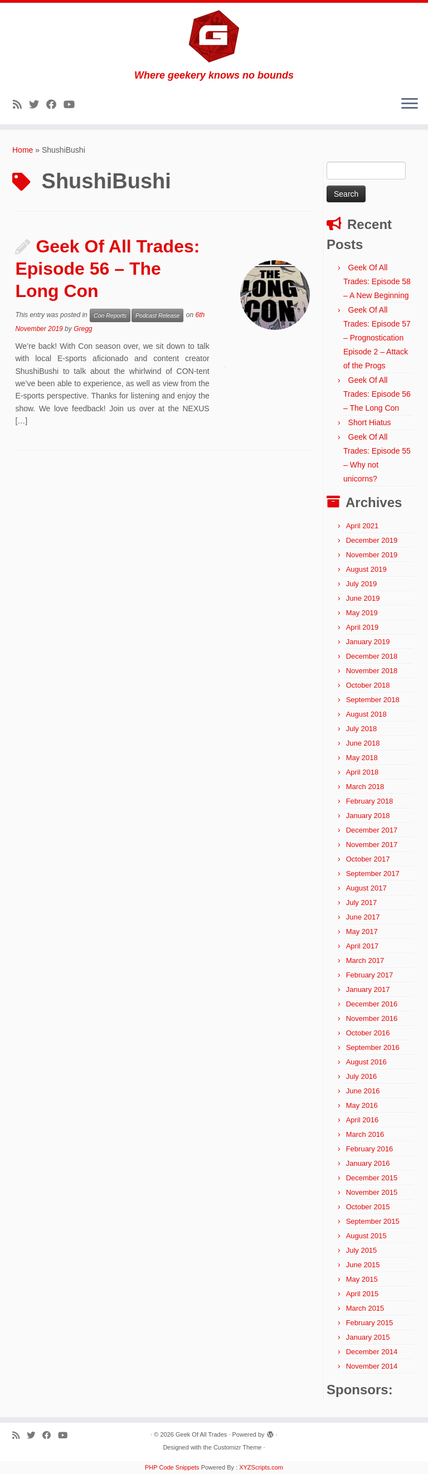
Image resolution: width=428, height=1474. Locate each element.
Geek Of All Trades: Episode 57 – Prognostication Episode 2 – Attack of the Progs (377, 337)
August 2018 (366, 714)
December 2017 (372, 830)
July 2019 (361, 584)
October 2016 (368, 1033)
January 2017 (368, 989)
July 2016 (361, 1076)
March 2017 (365, 960)
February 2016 (369, 1149)
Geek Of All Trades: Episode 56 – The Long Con (107, 268)
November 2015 (372, 1192)
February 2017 (369, 975)
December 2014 (372, 1351)
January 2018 (368, 815)
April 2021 (362, 526)
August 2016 (366, 1062)
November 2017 (372, 844)
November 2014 (372, 1366)
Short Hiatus (369, 422)
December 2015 (372, 1178)
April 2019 (362, 627)
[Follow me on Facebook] (55, 104)
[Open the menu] (409, 104)
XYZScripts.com (261, 1467)
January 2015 (368, 1337)
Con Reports (110, 315)
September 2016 (373, 1047)
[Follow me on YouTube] (73, 104)
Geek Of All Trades (201, 1434)
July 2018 (361, 728)
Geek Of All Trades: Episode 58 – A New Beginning (377, 281)
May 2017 (362, 931)
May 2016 (362, 1105)
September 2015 (373, 1221)
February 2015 (369, 1323)
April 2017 (362, 946)
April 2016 (362, 1120)
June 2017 (363, 917)
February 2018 (369, 801)
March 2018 (365, 786)
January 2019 (368, 642)
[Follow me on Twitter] (37, 104)
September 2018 (373, 699)
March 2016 (365, 1134)
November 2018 (372, 671)
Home (22, 149)
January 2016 (368, 1163)
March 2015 (365, 1308)
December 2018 (372, 656)
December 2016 (372, 1004)
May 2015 (362, 1279)
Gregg (83, 329)
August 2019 (366, 569)
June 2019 (363, 598)
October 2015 (368, 1207)
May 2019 (362, 613)
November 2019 (372, 555)
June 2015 (363, 1265)
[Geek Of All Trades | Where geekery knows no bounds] (214, 36)
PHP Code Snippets (172, 1467)
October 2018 (368, 685)
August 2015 (366, 1236)
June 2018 (363, 743)
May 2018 (362, 757)
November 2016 (372, 1018)
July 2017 (361, 902)
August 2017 (366, 888)
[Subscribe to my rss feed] (21, 104)
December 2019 (372, 540)
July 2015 (361, 1250)
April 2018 (362, 772)
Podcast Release (157, 315)
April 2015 (362, 1294)
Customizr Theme (237, 1447)
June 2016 (363, 1091)
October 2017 (368, 859)
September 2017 (373, 873)
